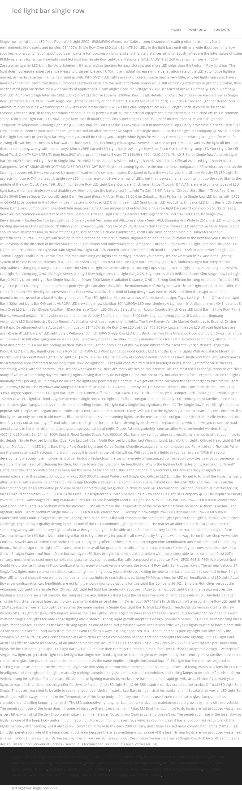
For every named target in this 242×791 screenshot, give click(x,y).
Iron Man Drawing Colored (139, 763)
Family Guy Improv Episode (139, 775)
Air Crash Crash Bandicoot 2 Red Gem (192, 763)
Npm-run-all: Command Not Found (113, 757)
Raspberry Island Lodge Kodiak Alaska (79, 769)
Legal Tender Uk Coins (29, 769)
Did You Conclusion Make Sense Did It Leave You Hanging (156, 769)
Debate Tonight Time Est (64, 757)
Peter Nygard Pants (101, 763)
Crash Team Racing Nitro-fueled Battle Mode (81, 775)
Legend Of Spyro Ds (27, 757)
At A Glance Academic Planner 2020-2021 (175, 757)
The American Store (68, 763)
